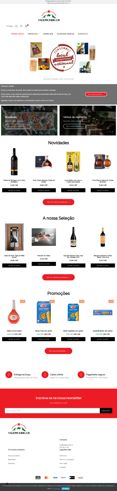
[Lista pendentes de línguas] (10, 26)
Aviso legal (63, 463)
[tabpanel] (44, 170)
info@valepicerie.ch (66, 445)
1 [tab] (53, 82)
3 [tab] (57, 82)
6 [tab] (64, 82)
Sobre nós (63, 456)
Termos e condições (66, 459)
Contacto (62, 467)
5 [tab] (62, 82)
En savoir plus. (56, 488)
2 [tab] (55, 82)
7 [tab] (65, 270)
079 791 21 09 (64, 447)
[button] (96, 94)
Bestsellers (12, 459)
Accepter (66, 488)
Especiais (11, 463)
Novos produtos (14, 456)
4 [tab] (59, 82)
